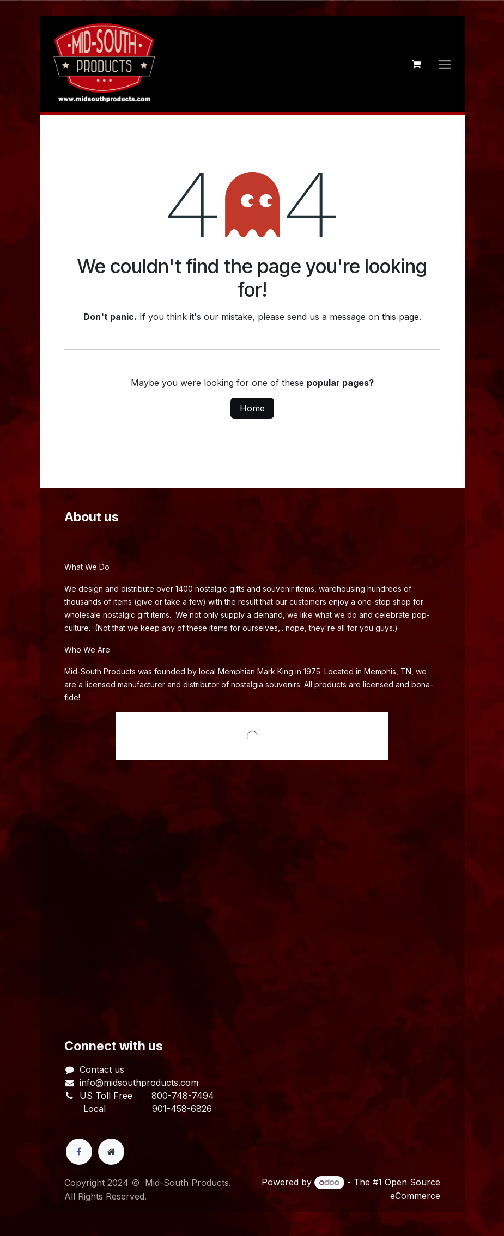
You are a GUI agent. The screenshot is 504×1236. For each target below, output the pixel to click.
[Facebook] (79, 1152)
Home (252, 408)
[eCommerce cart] (417, 64)
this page (400, 316)
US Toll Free (106, 1095)
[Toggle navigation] (445, 64)
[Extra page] (111, 1152)
